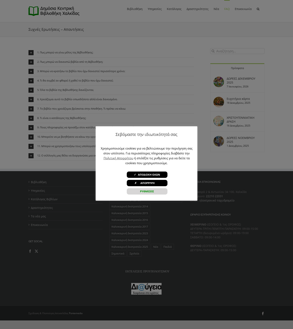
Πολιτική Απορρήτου (118, 158)
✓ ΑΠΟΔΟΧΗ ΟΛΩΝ (147, 174)
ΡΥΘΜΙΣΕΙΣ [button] (147, 191)
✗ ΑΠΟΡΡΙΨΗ (147, 183)
